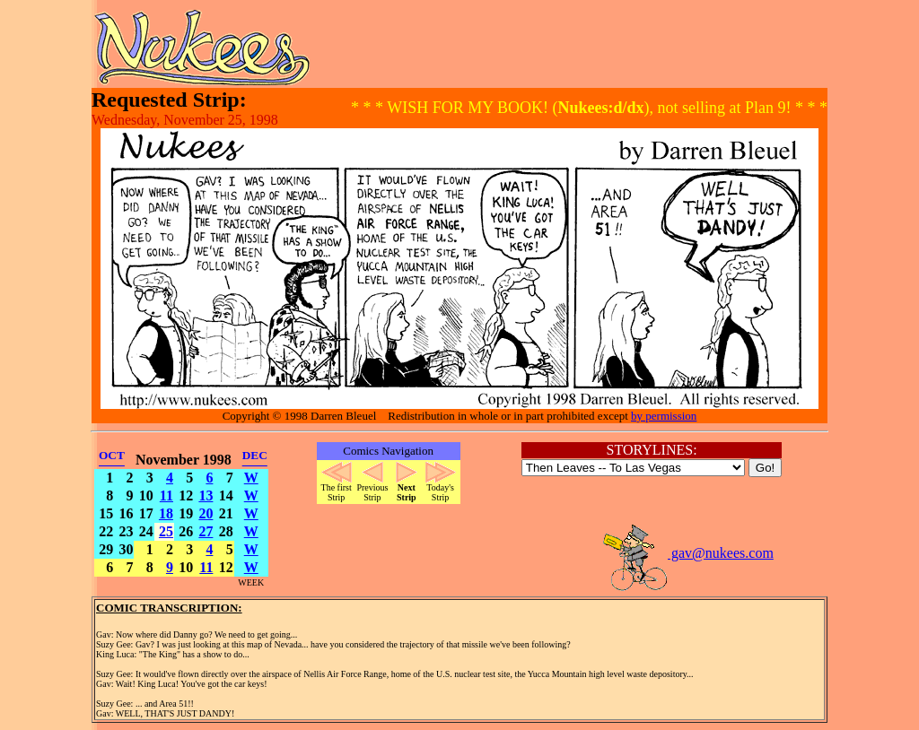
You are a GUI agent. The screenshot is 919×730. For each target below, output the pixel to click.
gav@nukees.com (687, 553)
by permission (663, 415)
